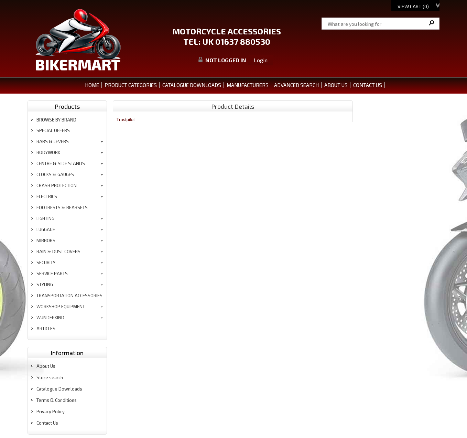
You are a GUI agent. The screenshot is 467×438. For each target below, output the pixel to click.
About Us (45, 366)
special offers (53, 130)
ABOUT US (336, 85)
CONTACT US (367, 85)
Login (261, 60)
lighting (45, 218)
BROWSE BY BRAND (56, 119)
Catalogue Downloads (59, 389)
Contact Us (47, 423)
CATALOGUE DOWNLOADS (191, 85)
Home (92, 85)
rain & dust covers (58, 251)
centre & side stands (60, 163)
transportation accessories (69, 295)
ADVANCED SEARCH (296, 85)
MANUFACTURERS (248, 85)
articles (45, 328)
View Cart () (413, 6)
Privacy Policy (50, 411)
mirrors (45, 240)
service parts (52, 273)
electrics (46, 196)
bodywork (48, 152)
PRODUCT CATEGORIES (131, 85)
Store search (49, 377)
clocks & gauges (55, 174)
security (45, 262)
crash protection (56, 185)
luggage (45, 229)
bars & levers (52, 141)
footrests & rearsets (62, 207)
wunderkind (50, 317)
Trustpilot (126, 119)
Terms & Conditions (56, 400)
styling (44, 284)
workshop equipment (60, 306)
